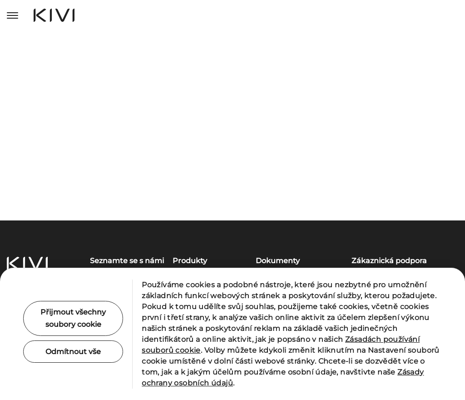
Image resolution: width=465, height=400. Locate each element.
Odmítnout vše (73, 351)
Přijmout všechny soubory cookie (73, 318)
